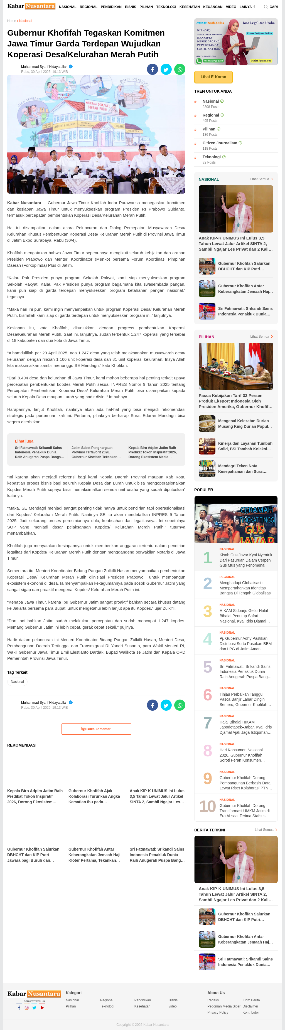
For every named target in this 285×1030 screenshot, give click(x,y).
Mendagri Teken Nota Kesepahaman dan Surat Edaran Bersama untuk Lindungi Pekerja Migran (241, 469)
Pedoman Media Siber (223, 1006)
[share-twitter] (166, 69)
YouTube (42, 1010)
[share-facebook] (152, 69)
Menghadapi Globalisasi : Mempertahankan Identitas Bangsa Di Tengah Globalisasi (246, 588)
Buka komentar (96, 729)
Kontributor (251, 1012)
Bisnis (130, 7)
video (231, 7)
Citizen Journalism (220, 143)
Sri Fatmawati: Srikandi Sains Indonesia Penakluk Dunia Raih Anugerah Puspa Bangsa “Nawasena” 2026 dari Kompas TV (39, 453)
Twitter (34, 1010)
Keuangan (212, 7)
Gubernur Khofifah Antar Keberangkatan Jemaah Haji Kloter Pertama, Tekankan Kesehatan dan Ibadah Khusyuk (244, 289)
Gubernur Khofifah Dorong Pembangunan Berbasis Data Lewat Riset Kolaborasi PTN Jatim (245, 783)
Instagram (27, 1010)
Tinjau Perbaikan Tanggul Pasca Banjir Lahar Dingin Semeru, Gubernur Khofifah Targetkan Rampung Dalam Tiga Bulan (243, 699)
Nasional (68, 7)
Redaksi (213, 1000)
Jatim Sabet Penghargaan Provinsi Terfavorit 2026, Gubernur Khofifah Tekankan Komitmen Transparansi (94, 453)
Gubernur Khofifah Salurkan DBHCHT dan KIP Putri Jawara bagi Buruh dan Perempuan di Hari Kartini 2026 (244, 266)
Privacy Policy (217, 1012)
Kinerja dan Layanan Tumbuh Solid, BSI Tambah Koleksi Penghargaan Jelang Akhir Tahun (245, 446)
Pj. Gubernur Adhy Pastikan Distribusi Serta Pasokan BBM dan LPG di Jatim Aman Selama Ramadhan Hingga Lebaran (246, 643)
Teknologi (166, 7)
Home (11, 21)
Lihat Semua (259, 179)
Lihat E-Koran (213, 77)
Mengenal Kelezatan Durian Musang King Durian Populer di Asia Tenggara (245, 424)
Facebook (19, 1010)
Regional (88, 7)
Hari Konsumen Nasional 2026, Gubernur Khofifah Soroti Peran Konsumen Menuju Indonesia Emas (241, 755)
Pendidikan (111, 7)
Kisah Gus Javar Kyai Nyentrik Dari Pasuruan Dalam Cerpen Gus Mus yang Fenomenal (246, 560)
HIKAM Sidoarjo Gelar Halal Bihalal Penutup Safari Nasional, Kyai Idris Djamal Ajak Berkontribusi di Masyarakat (244, 616)
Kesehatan (190, 7)
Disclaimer (250, 1006)
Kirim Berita (251, 1000)
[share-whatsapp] (179, 69)
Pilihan (146, 7)
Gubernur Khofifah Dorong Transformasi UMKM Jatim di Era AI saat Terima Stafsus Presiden (245, 811)
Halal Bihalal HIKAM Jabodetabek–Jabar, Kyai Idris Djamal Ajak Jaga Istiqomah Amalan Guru (246, 727)
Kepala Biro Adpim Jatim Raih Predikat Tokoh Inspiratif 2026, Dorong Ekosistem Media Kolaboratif (153, 453)
